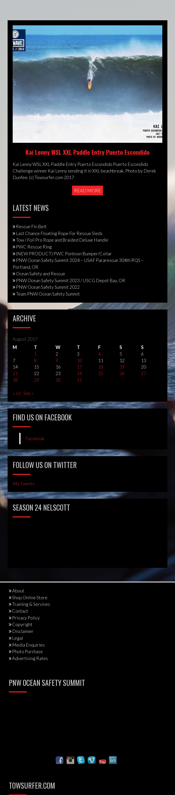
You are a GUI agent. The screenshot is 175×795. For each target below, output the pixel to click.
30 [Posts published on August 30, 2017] (58, 380)
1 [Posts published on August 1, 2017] (35, 354)
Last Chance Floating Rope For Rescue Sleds (59, 233)
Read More (87, 190)
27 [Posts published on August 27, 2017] (143, 373)
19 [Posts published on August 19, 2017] (122, 367)
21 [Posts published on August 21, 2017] (15, 373)
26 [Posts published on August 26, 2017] (122, 373)
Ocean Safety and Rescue (40, 273)
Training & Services (31, 604)
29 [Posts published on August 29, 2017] (36, 380)
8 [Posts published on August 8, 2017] (35, 360)
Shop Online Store (29, 597)
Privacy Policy (26, 618)
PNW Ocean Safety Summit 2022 (48, 287)
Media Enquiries (28, 645)
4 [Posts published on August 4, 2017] (99, 354)
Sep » (28, 393)
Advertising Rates (30, 658)
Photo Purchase (27, 651)
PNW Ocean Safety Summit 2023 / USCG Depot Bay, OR (70, 280)
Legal (17, 638)
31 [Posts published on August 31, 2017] (79, 380)
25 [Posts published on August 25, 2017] (100, 373)
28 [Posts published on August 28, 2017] (15, 380)
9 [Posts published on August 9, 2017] (57, 360)
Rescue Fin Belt (31, 226)
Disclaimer (22, 631)
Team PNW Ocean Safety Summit (48, 294)
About (18, 590)
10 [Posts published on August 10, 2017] (79, 360)
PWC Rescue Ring (34, 246)
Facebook (35, 438)
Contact (20, 611)
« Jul (17, 393)
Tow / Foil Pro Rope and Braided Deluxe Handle (62, 240)
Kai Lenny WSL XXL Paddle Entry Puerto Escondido (88, 152)
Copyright (22, 624)
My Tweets (24, 483)
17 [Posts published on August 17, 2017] (79, 367)
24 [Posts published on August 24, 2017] (79, 373)
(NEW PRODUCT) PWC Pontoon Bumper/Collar (64, 253)
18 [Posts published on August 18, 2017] (100, 367)
